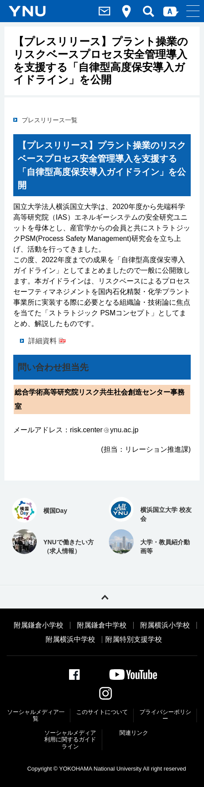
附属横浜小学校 (165, 625)
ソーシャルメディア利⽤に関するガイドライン (70, 739)
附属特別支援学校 (133, 639)
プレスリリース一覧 (49, 120)
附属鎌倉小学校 (38, 625)
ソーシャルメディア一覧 (36, 715)
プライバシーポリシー (165, 715)
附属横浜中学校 (70, 639)
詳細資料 (42, 341)
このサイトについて (102, 712)
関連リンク (133, 732)
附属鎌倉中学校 (102, 625)
